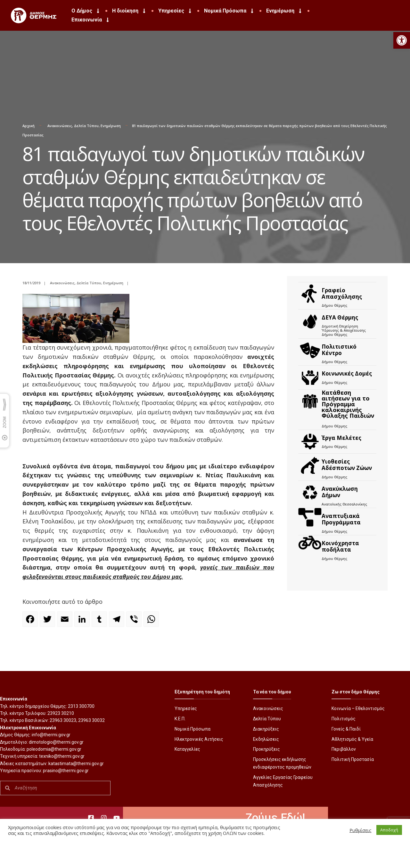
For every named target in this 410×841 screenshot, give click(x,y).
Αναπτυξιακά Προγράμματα (341, 519)
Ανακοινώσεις (59, 125)
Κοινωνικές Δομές (347, 373)
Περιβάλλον (344, 749)
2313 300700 (81, 706)
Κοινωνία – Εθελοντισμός (358, 708)
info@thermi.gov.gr (51, 734)
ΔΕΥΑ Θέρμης (340, 317)
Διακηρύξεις (266, 729)
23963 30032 (91, 720)
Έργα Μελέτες (341, 437)
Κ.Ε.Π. (180, 718)
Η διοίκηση (129, 10)
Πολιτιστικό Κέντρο (339, 350)
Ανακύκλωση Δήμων (340, 492)
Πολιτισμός (344, 718)
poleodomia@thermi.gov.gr (54, 749)
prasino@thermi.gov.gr (66, 770)
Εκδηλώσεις (266, 739)
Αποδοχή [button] (389, 830)
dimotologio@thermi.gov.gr (56, 742)
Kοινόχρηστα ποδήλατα (340, 546)
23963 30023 (63, 720)
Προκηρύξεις (266, 749)
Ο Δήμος (86, 10)
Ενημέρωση (284, 10)
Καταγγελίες (187, 749)
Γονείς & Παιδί (346, 729)
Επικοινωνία (90, 19)
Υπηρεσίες (175, 10)
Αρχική (28, 125)
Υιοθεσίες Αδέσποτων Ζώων (347, 465)
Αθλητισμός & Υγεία (352, 739)
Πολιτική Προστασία (353, 759)
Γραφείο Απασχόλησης (342, 293)
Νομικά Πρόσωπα (229, 10)
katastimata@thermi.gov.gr (76, 763)
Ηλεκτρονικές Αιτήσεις (199, 739)
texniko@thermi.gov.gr (62, 756)
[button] (401, 40)
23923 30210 (60, 713)
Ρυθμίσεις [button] (360, 830)
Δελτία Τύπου (86, 125)
